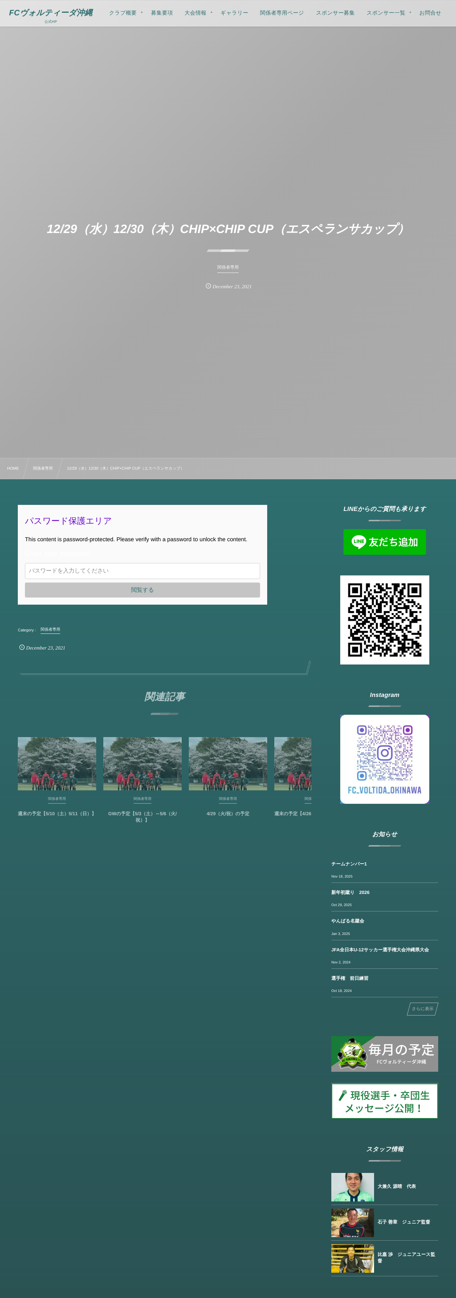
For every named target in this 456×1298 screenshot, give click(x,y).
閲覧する (142, 590)
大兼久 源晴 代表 (397, 1186)
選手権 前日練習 (349, 978)
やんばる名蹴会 (347, 921)
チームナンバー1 (349, 864)
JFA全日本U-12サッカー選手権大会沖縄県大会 (380, 949)
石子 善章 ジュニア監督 (404, 1222)
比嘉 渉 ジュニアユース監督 (406, 1257)
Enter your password (57, 554)
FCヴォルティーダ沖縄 (51, 13)
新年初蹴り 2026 (350, 892)
